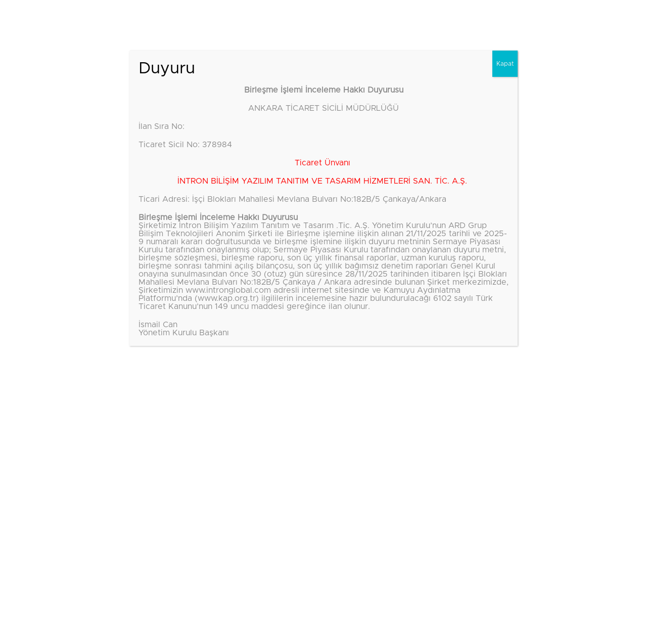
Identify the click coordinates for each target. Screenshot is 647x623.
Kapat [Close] (505, 64)
